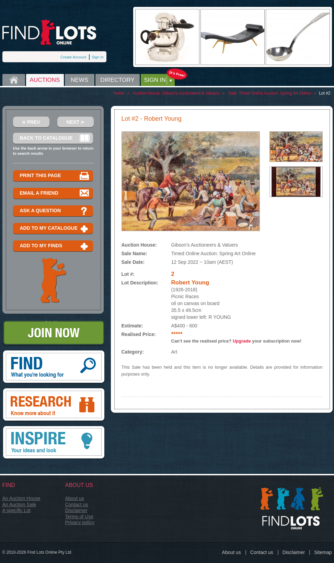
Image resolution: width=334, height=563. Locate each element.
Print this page (55, 176)
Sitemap (323, 552)
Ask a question (55, 211)
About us (74, 498)
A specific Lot (16, 510)
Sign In (97, 57)
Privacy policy (80, 522)
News (79, 80)
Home (13, 80)
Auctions (45, 80)
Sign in (155, 80)
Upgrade (242, 341)
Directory (117, 80)
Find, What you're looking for (53, 367)
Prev (31, 121)
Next (75, 121)
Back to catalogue (55, 138)
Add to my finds (55, 246)
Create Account (73, 57)
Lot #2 (324, 93)
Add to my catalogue (55, 228)
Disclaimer (76, 510)
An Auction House (21, 498)
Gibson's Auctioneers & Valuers (190, 93)
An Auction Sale (19, 504)
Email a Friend (55, 193)
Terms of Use (79, 516)
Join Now (53, 333)
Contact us (76, 504)
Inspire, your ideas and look (53, 443)
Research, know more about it (53, 405)
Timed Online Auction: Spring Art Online (275, 93)
